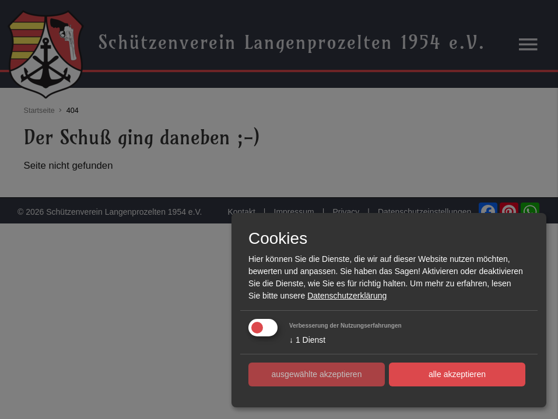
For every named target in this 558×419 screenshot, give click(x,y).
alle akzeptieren (457, 374)
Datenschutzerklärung (347, 295)
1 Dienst (307, 340)
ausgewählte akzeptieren (317, 374)
